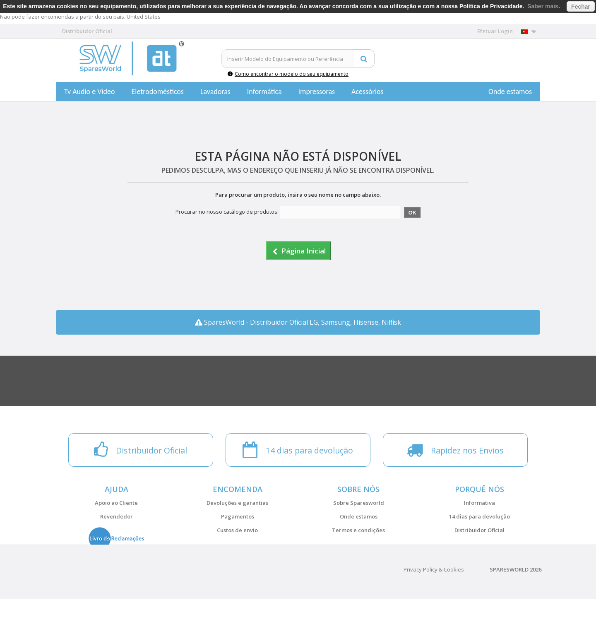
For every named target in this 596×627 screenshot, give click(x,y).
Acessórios (367, 91)
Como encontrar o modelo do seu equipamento (288, 73)
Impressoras (316, 91)
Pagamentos (237, 516)
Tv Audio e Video (89, 91)
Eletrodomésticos (157, 91)
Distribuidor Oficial (479, 530)
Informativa (479, 502)
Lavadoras (215, 91)
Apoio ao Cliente (116, 502)
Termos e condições (358, 530)
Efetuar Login (495, 31)
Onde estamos (510, 91)
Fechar (580, 6)
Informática (264, 91)
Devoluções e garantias (237, 502)
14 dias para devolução (479, 516)
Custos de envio (237, 530)
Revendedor (116, 516)
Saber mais (542, 6)
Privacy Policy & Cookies (434, 597)
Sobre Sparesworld (358, 502)
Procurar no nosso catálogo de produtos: (227, 211)
